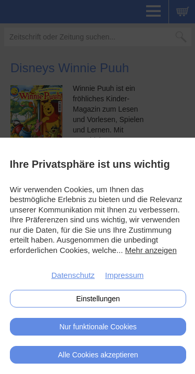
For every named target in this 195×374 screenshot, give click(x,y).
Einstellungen (98, 299)
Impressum (124, 275)
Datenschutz (73, 275)
